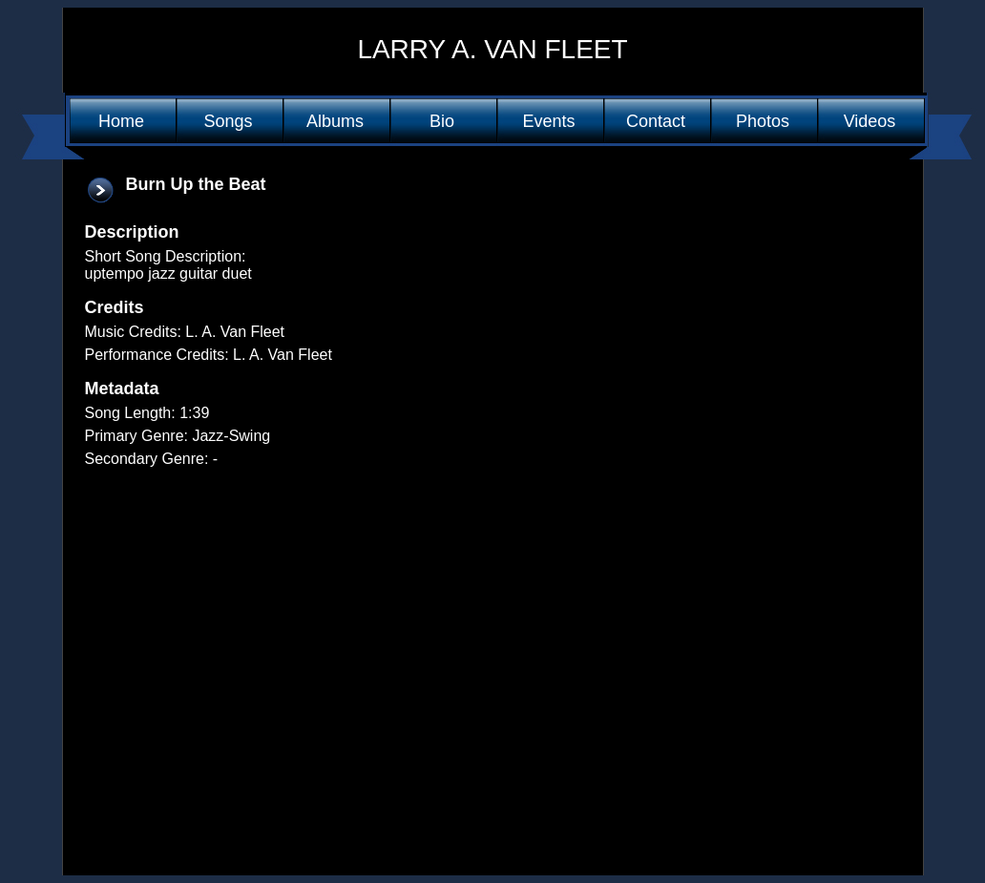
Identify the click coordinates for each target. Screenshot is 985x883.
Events (548, 121)
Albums (335, 121)
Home (121, 121)
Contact (655, 121)
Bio (442, 121)
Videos (870, 121)
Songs (227, 121)
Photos (762, 121)
